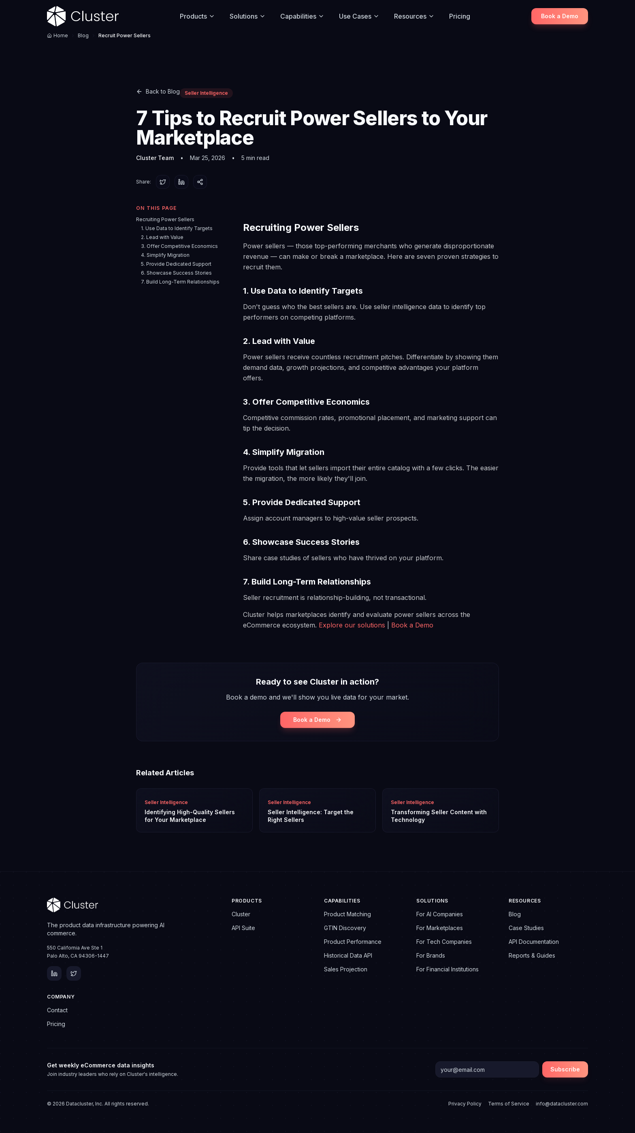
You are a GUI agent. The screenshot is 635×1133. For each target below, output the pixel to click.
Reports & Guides (532, 955)
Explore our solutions (352, 625)
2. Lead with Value (162, 237)
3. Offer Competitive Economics (179, 246)
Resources (414, 16)
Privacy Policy (465, 1104)
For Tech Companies (444, 941)
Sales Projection (345, 969)
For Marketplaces (439, 927)
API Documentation (534, 941)
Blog (83, 35)
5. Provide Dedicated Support (176, 264)
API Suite (243, 927)
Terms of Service (508, 1104)
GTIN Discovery (345, 927)
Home (57, 35)
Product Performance (352, 941)
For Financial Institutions (447, 969)
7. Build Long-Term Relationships (180, 282)
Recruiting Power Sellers (165, 219)
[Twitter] (73, 973)
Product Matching (347, 914)
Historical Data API (348, 955)
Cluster (241, 914)
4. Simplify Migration (165, 255)
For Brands (430, 955)
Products (197, 16)
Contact (57, 1010)
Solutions (248, 16)
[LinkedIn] (54, 973)
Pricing (459, 16)
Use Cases (359, 16)
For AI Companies (439, 914)
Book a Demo (559, 16)
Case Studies (526, 927)
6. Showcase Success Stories (176, 273)
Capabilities (302, 16)
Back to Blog (158, 91)
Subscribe (565, 1069)
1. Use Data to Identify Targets (177, 228)
